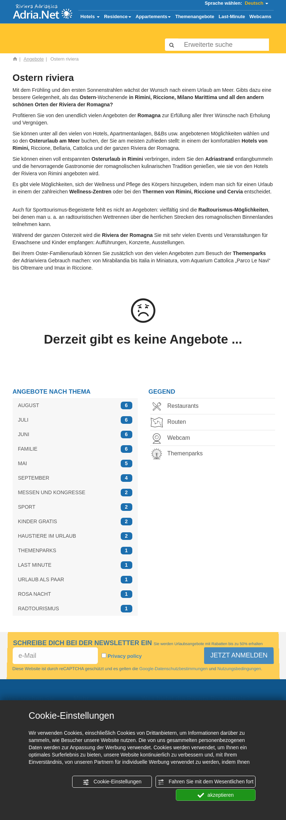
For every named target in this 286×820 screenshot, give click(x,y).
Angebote (34, 59)
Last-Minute (232, 16)
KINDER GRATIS (75, 521)
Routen (171, 422)
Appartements (153, 16)
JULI (75, 420)
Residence (117, 16)
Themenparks (179, 454)
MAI (75, 463)
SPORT (75, 507)
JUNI (75, 434)
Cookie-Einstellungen (112, 782)
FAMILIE (75, 449)
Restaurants (177, 406)
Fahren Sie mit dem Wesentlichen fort (205, 782)
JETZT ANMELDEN (239, 655)
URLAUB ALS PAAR (75, 579)
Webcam (173, 438)
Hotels (90, 16)
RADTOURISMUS (75, 608)
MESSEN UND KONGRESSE (75, 492)
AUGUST (75, 405)
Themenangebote (194, 16)
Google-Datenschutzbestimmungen (173, 668)
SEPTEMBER (75, 478)
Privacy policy (124, 656)
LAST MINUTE (75, 565)
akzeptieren (215, 795)
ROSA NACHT (75, 594)
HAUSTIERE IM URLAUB (75, 536)
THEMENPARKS (75, 550)
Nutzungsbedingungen (238, 668)
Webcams (260, 16)
